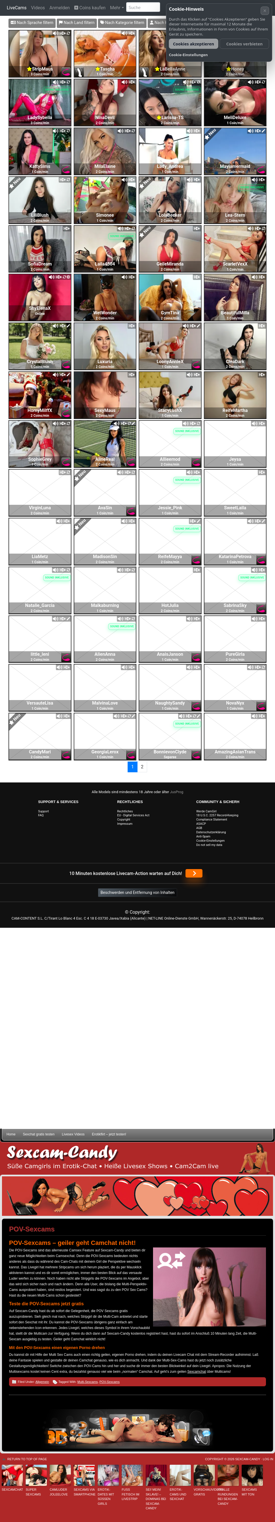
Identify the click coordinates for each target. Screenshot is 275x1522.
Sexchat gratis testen (38, 1134)
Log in (268, 1459)
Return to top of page (27, 1459)
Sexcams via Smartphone (84, 1492)
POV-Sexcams (109, 1381)
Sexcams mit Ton (249, 1492)
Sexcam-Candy (247, 1459)
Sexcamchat (196, 1372)
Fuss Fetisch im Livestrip (130, 1494)
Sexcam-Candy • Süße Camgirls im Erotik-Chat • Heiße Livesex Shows (137, 1158)
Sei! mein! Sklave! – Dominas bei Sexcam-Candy (156, 1499)
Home (11, 1134)
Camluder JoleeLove (59, 1492)
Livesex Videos (73, 1134)
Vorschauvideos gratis (204, 1492)
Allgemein (42, 1381)
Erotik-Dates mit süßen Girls (106, 1496)
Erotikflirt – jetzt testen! (109, 1134)
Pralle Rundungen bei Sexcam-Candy (228, 1496)
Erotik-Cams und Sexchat (178, 1494)
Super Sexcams (33, 1492)
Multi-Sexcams (87, 1381)
